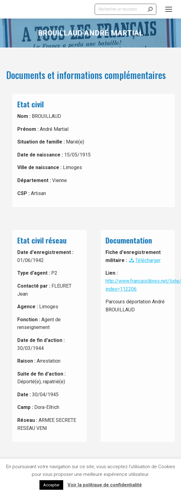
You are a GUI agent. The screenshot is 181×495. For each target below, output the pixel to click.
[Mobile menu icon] (168, 9)
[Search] (125, 9)
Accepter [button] (51, 485)
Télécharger (144, 260)
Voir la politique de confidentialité (105, 485)
